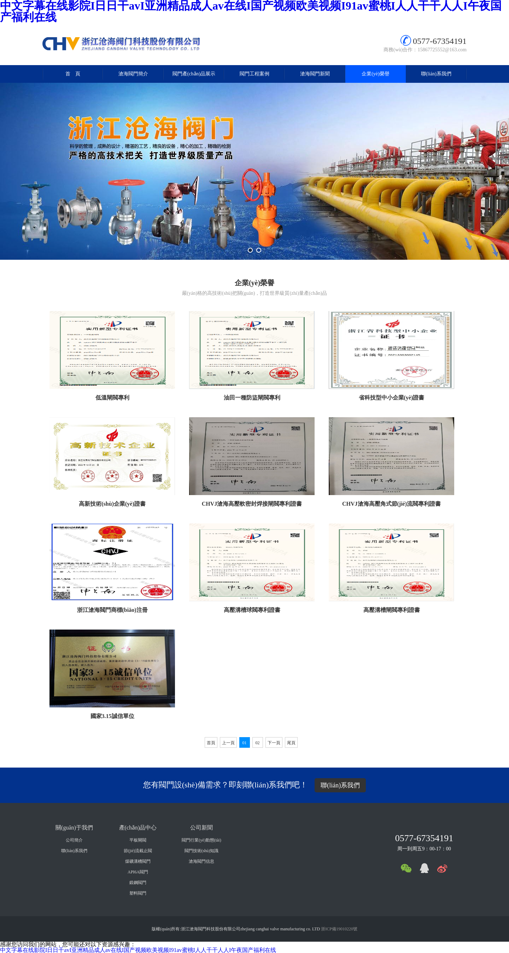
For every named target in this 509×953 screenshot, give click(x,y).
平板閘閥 (137, 840)
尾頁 (291, 742)
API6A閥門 (138, 871)
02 (258, 742)
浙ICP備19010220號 (339, 928)
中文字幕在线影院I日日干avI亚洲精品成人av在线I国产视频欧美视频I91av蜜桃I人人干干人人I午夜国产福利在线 (138, 950)
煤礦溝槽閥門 (138, 861)
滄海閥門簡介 (133, 73)
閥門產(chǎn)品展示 (194, 73)
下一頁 (274, 742)
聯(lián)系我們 (436, 73)
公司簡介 (74, 840)
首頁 (211, 742)
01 (244, 742)
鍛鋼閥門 (137, 882)
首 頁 (72, 73)
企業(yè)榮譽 (376, 73)
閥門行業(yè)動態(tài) (201, 840)
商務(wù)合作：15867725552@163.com (425, 49)
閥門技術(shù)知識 (202, 850)
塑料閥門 (137, 893)
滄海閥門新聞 (315, 73)
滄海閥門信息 (201, 861)
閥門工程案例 (254, 73)
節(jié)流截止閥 (138, 850)
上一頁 (228, 742)
